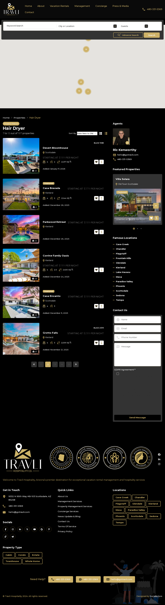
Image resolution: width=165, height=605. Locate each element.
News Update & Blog (69, 516)
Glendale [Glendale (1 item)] (137, 503)
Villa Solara (123, 179)
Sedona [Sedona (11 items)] (154, 516)
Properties (20, 118)
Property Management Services (75, 506)
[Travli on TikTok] (5, 536)
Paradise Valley (124, 281)
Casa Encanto (52, 296)
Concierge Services (68, 511)
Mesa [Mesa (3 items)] (119, 510)
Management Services (70, 501)
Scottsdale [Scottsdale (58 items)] (137, 516)
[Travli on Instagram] (12, 529)
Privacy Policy (65, 531)
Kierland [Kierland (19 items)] (153, 503)
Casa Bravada (51, 188)
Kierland (48, 193)
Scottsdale (49, 152)
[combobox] (87, 26)
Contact (29, 12)
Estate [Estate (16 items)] (35, 555)
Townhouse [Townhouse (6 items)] (12, 561)
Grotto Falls (50, 332)
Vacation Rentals (59, 6)
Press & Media (120, 6)
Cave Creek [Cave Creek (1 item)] (122, 497)
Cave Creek (122, 244)
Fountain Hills (123, 258)
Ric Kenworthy (126, 150)
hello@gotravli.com (127, 154)
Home (28, 6)
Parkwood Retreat (54, 222)
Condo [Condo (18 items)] (22, 555)
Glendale (121, 262)
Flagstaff (121, 253)
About (40, 6)
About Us (63, 496)
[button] (134, 229)
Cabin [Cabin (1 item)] (9, 555)
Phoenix (120, 286)
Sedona (120, 295)
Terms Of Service (67, 526)
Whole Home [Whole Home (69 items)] (32, 561)
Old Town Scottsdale (126, 184)
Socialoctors (156, 596)
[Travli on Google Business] (41, 529)
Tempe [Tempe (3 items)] (120, 522)
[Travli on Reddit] (12, 536)
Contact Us (64, 521)
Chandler (121, 249)
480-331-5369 (154, 9)
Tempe (120, 300)
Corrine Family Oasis (56, 255)
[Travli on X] (27, 529)
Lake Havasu (123, 272)
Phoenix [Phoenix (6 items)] (120, 516)
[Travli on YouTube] (34, 529)
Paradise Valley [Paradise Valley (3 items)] (136, 510)
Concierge (101, 6)
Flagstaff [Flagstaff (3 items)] (121, 503)
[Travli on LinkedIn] (20, 529)
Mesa (119, 277)
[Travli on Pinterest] (49, 529)
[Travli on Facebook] (5, 529)
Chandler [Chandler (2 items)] (140, 497)
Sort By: (72, 133)
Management (82, 6)
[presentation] (119, 206)
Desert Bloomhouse (55, 147)
